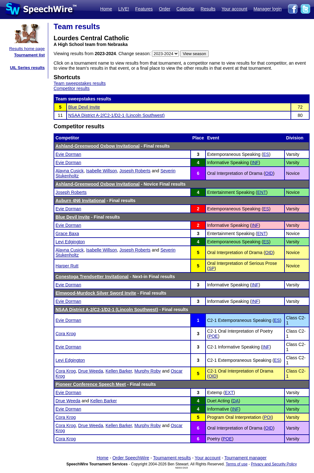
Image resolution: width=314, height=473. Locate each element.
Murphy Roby (147, 371)
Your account (234, 8)
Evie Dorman (68, 154)
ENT (261, 192)
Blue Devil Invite (84, 107)
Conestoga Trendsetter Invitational (92, 276)
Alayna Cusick (70, 170)
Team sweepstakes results (80, 83)
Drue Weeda (90, 371)
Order (164, 8)
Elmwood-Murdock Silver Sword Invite (96, 293)
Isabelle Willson (101, 170)
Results (208, 8)
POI (267, 417)
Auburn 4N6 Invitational (80, 200)
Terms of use (237, 464)
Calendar (185, 8)
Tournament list (29, 55)
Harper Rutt (67, 265)
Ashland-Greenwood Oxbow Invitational (98, 146)
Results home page (27, 48)
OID (269, 173)
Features (144, 8)
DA (235, 400)
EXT (229, 392)
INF (255, 162)
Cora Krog (66, 333)
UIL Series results (27, 67)
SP (212, 268)
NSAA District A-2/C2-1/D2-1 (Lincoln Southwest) (116, 115)
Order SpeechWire (130, 457)
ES (266, 154)
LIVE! (123, 8)
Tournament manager (245, 457)
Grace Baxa (67, 233)
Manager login (267, 8)
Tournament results (172, 457)
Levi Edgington (70, 241)
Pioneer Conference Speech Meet (91, 384)
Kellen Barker (119, 371)
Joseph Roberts (135, 170)
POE (213, 336)
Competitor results (72, 88)
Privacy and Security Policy (274, 464)
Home (106, 8)
